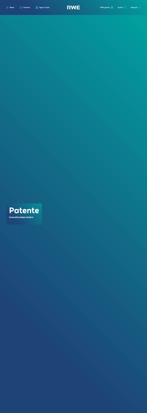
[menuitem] (25, 7)
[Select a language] (136, 7)
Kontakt (26, 7)
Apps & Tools (44, 7)
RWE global (105, 7)
